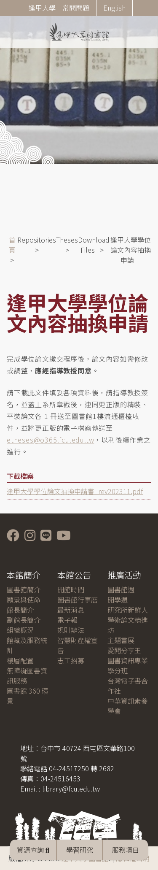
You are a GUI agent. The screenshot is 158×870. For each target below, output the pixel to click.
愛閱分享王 (124, 650)
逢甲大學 (42, 8)
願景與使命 (23, 599)
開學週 (117, 599)
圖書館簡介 (23, 589)
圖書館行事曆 (77, 599)
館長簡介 (20, 610)
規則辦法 (70, 630)
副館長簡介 (23, 620)
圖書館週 (120, 589)
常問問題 (75, 8)
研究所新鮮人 (127, 610)
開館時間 (70, 589)
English (114, 8)
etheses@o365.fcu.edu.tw (50, 440)
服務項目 (125, 850)
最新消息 (70, 610)
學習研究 (79, 850)
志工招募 (70, 660)
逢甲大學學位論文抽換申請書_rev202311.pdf (75, 491)
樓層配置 (20, 660)
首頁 (12, 245)
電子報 (67, 620)
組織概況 (20, 630)
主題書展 (120, 640)
